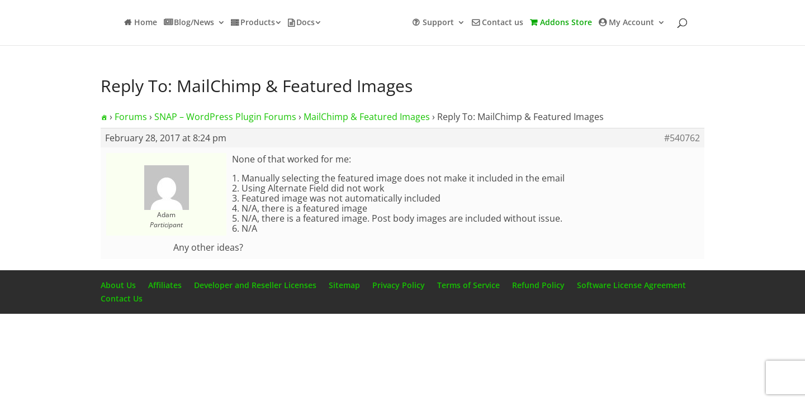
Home (145, 22)
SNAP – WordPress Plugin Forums (225, 117)
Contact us (502, 22)
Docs (305, 22)
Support (438, 22)
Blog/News (194, 22)
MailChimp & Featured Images (367, 117)
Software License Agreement (631, 285)
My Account (631, 22)
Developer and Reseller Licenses (255, 285)
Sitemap (344, 285)
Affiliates (165, 285)
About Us (118, 285)
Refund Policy (538, 285)
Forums (131, 117)
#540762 (682, 138)
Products (257, 22)
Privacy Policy (398, 285)
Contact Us (122, 298)
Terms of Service (468, 285)
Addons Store (566, 22)
